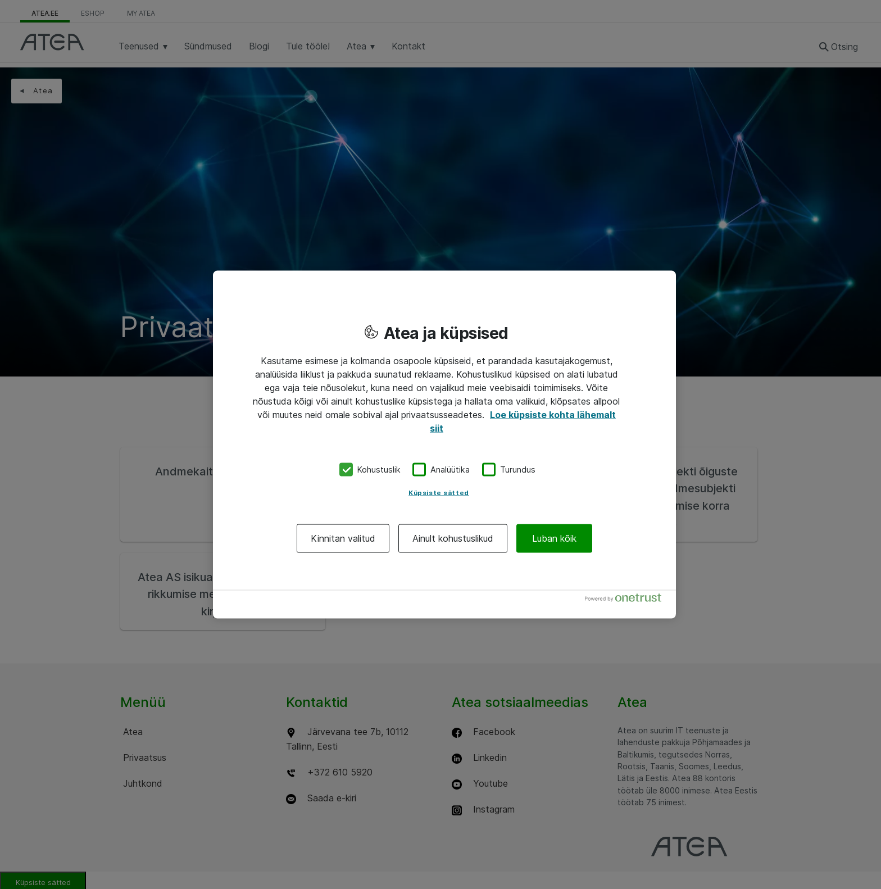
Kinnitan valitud (343, 537)
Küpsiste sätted (438, 492)
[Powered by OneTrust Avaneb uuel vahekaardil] (627, 600)
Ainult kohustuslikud (452, 537)
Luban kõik (554, 537)
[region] (444, 445)
